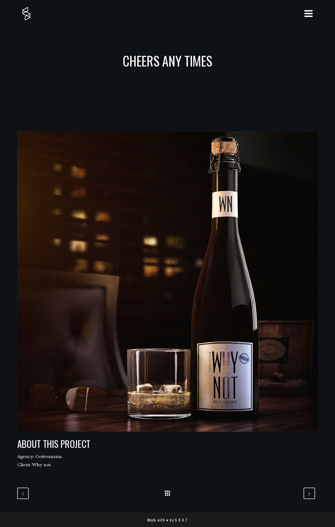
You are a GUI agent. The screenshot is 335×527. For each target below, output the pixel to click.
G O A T (181, 520)
